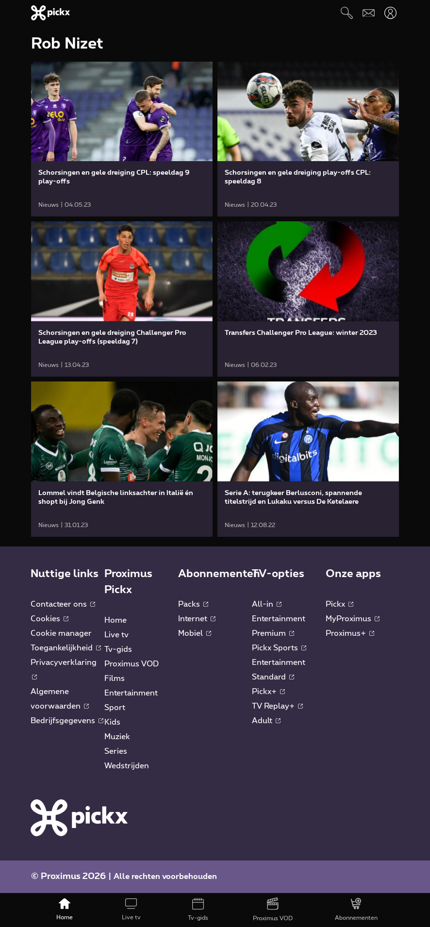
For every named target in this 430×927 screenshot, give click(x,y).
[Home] (64, 910)
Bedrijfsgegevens (67, 721)
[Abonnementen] (356, 910)
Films (114, 678)
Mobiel (194, 633)
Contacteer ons (63, 604)
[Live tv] (131, 910)
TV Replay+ (277, 706)
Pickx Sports (279, 648)
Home (115, 620)
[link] (122, 139)
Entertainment (131, 693)
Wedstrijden (126, 766)
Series (115, 751)
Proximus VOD (131, 664)
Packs (193, 604)
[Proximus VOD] (273, 910)
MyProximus (353, 619)
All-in (266, 604)
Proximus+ (350, 633)
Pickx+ (268, 691)
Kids (112, 722)
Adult (266, 721)
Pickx (339, 604)
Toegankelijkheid (66, 648)
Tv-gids (118, 649)
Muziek (117, 737)
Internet (196, 619)
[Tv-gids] (198, 910)
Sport (114, 708)
